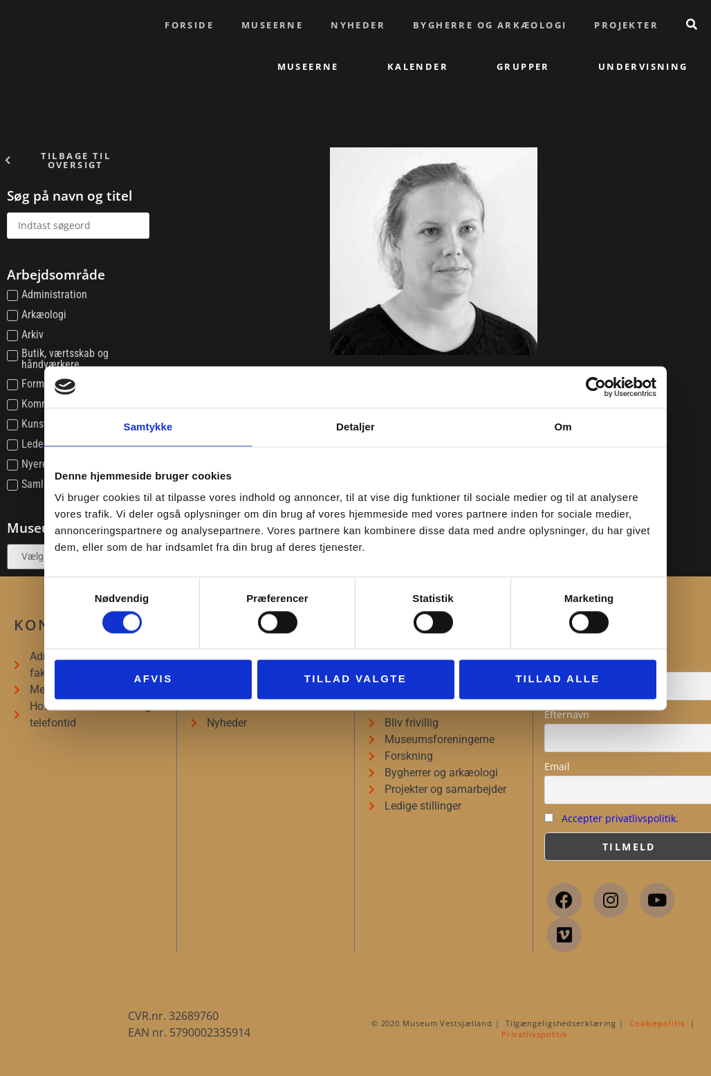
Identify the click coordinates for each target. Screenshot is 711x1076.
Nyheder (358, 25)
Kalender (417, 66)
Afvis (152, 679)
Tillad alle (557, 679)
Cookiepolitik (657, 1023)
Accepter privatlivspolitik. (620, 818)
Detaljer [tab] (355, 426)
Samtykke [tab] (148, 426)
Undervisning (643, 66)
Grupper (523, 66)
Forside (189, 25)
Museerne (272, 25)
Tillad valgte (355, 679)
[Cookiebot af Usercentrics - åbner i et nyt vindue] (595, 386)
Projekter (626, 25)
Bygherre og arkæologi (489, 25)
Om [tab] (562, 426)
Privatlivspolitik (534, 1034)
